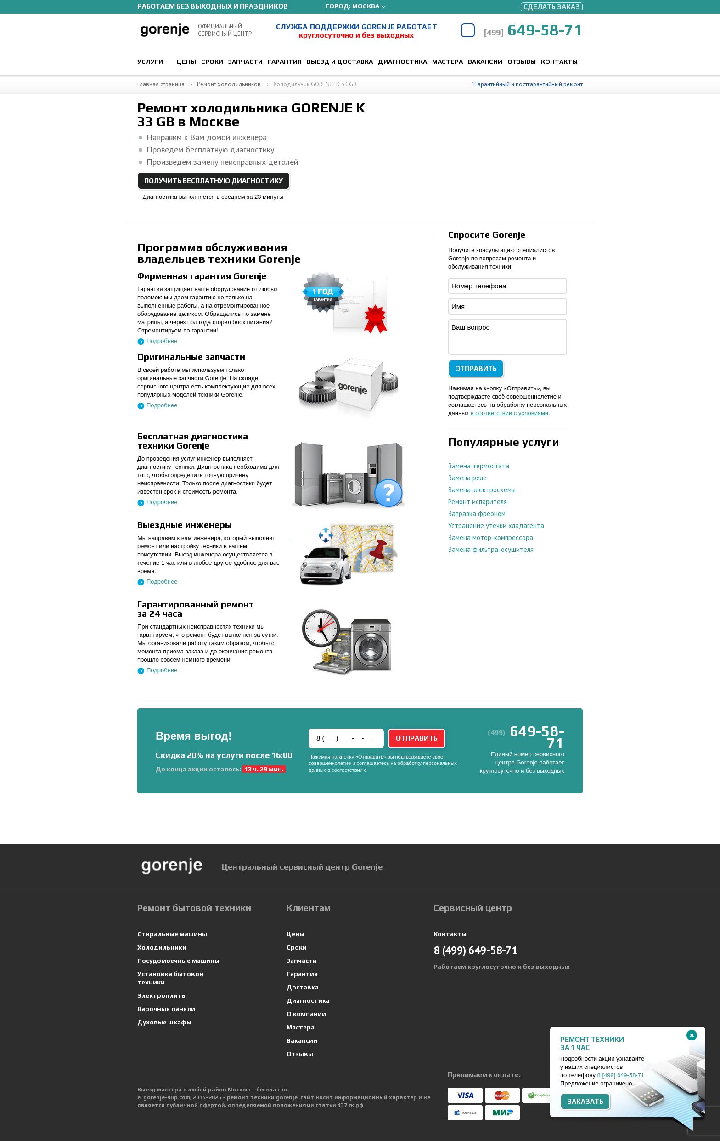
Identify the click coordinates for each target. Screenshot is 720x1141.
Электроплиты (162, 995)
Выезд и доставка (340, 61)
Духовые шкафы (164, 1022)
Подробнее (161, 340)
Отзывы (521, 61)
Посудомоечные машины (178, 960)
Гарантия (285, 61)
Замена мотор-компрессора (490, 537)
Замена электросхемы (482, 489)
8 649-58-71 (621, 1075)
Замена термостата (478, 465)
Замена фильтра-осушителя (491, 549)
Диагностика (402, 61)
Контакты (559, 61)
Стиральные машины (172, 934)
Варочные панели (166, 1008)
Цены (186, 61)
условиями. (381, 770)
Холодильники (161, 947)
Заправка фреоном (477, 513)
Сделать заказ (551, 7)
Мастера (447, 61)
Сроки (212, 61)
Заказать (585, 1101)
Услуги (150, 61)
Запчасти (245, 61)
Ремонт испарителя (477, 501)
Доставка (303, 987)
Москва (365, 6)
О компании (306, 1013)
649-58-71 (533, 30)
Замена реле (467, 477)
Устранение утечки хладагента (496, 525)
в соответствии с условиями (510, 413)
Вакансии (485, 61)
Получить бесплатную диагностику (213, 181)
